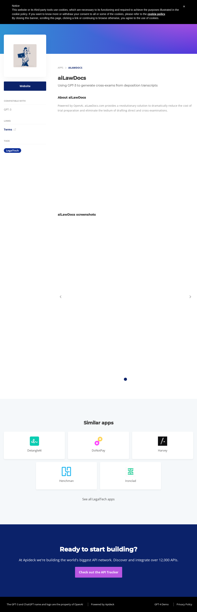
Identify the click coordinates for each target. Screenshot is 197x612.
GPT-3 (7, 109)
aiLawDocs (75, 67)
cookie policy (156, 14)
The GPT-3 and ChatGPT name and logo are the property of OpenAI (45, 604)
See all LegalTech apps (98, 499)
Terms (10, 129)
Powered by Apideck (102, 604)
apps (60, 67)
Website (25, 86)
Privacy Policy (184, 604)
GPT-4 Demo (161, 604)
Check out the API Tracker (98, 572)
